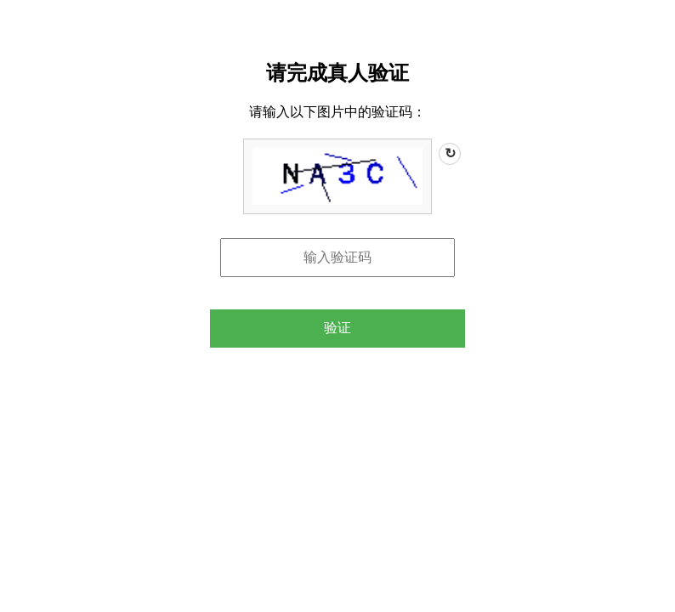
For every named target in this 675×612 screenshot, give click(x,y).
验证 (337, 327)
